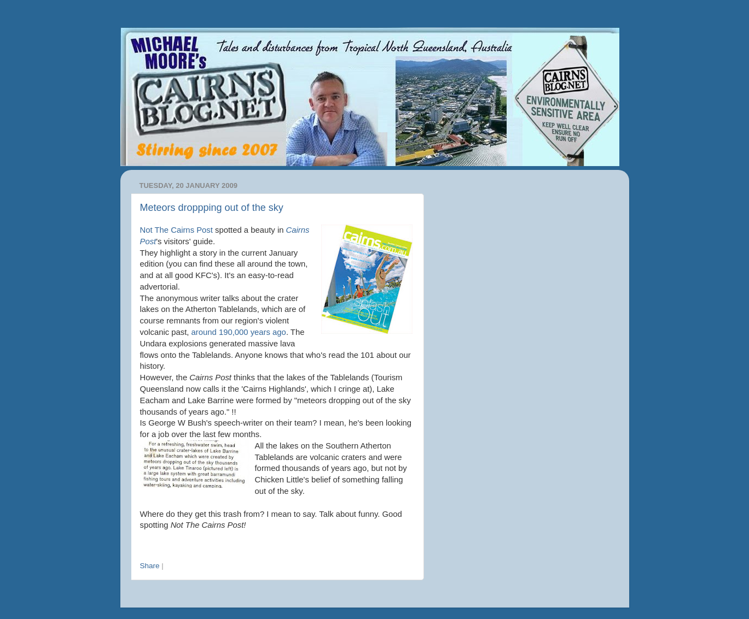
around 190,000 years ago (238, 332)
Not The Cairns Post (176, 230)
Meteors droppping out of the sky (211, 207)
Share (150, 566)
